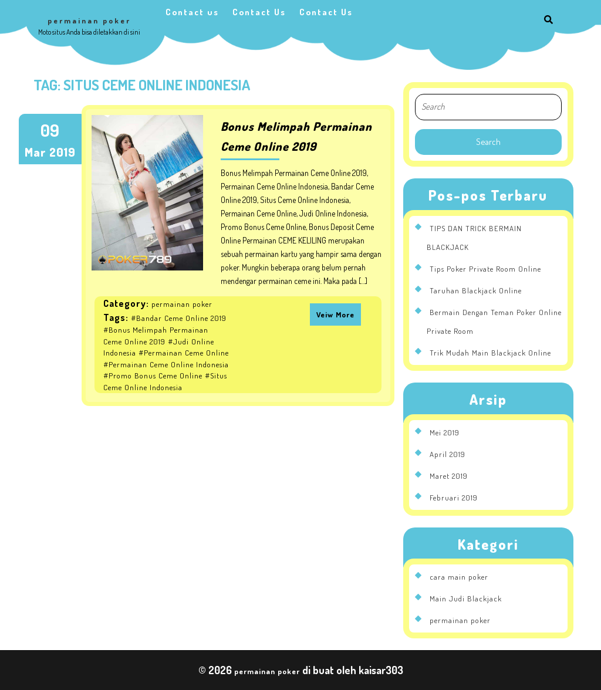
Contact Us (259, 12)
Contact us (192, 12)
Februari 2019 (454, 497)
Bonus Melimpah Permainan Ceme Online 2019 (296, 136)
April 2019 (447, 454)
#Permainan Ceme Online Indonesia (166, 364)
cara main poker (459, 576)
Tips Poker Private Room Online (485, 268)
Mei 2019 (445, 432)
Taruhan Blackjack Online (476, 290)
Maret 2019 (449, 476)
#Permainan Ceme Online (184, 352)
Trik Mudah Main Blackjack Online (490, 352)
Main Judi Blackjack (466, 598)
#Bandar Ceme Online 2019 (179, 318)
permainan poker (89, 20)
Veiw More (335, 314)
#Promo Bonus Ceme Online (152, 375)
